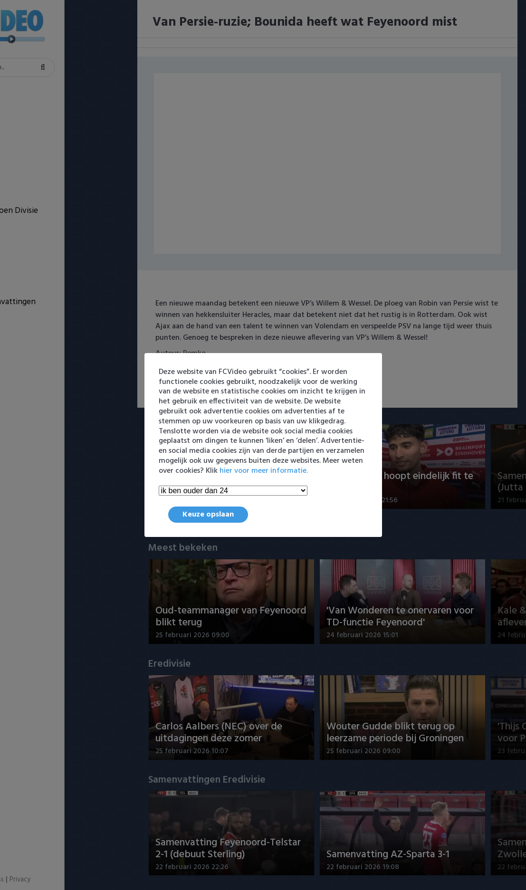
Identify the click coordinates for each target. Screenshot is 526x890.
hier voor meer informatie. (264, 471)
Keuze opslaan (208, 514)
